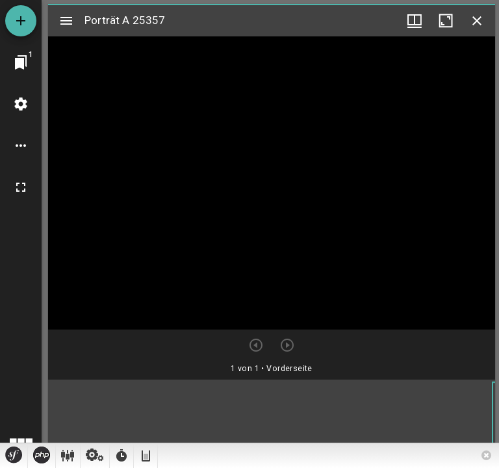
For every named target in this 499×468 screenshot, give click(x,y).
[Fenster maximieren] (445, 20)
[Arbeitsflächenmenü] (20, 104)
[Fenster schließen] (477, 20)
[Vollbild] (20, 187)
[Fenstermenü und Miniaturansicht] (414, 20)
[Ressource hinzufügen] (20, 20)
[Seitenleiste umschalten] (66, 20)
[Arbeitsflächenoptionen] (20, 145)
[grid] (271, 422)
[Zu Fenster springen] (20, 62)
